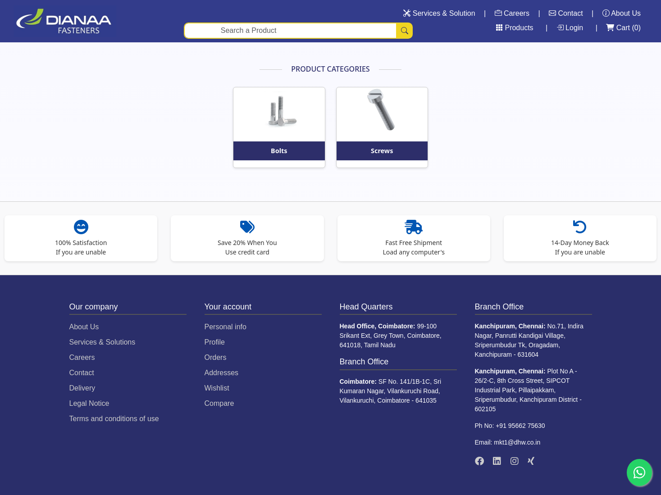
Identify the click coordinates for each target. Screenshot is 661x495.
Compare (219, 403)
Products (514, 28)
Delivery (82, 388)
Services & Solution (439, 13)
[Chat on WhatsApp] (639, 472)
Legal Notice (89, 403)
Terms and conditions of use (114, 418)
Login (570, 28)
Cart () (623, 28)
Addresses (222, 373)
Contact (566, 13)
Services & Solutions (102, 342)
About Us (621, 13)
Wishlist (217, 388)
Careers (512, 13)
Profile (215, 342)
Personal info (225, 327)
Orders (216, 357)
